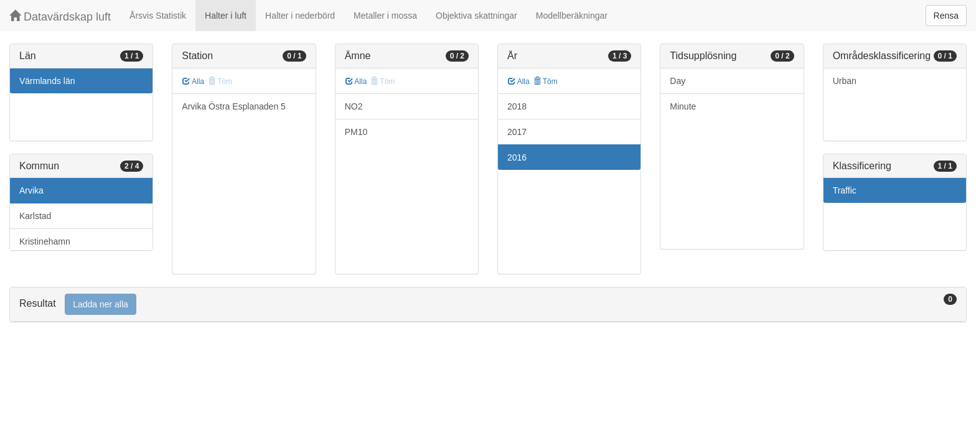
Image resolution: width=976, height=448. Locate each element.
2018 (517, 106)
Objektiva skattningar (476, 16)
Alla (193, 81)
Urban (844, 81)
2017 (517, 132)
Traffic (844, 190)
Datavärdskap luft (60, 16)
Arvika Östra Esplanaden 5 (234, 106)
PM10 (356, 132)
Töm (545, 81)
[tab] (488, 304)
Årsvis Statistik (157, 16)
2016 (517, 157)
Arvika (31, 190)
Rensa (946, 16)
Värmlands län (47, 81)
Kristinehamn (44, 241)
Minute (683, 106)
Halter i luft (225, 16)
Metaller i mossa (385, 16)
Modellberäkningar (572, 16)
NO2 (354, 106)
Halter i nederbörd (300, 16)
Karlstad (35, 216)
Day (677, 81)
